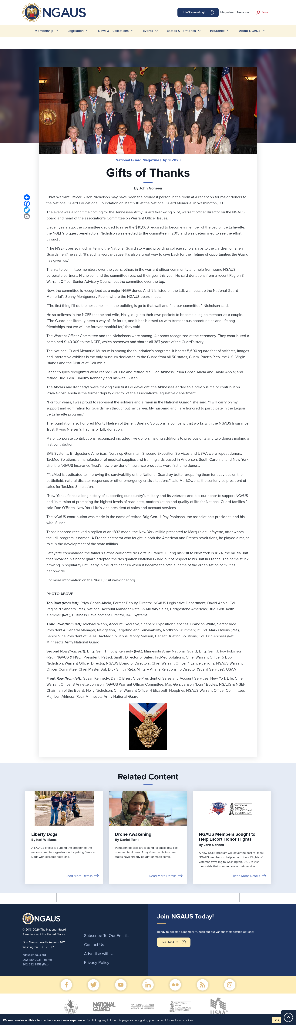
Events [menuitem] (148, 31)
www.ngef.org (123, 580)
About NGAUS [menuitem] (250, 31)
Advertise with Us (99, 953)
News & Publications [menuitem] (113, 31)
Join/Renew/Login (194, 12)
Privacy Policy (96, 962)
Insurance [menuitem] (217, 31)
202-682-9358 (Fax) (35, 964)
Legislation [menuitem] (76, 31)
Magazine (227, 12)
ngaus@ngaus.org (34, 955)
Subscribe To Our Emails (106, 935)
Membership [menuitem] (44, 31)
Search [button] (266, 12)
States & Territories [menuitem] (181, 31)
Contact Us (94, 944)
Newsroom (244, 12)
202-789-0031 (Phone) (37, 960)
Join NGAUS (170, 942)
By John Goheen (148, 188)
